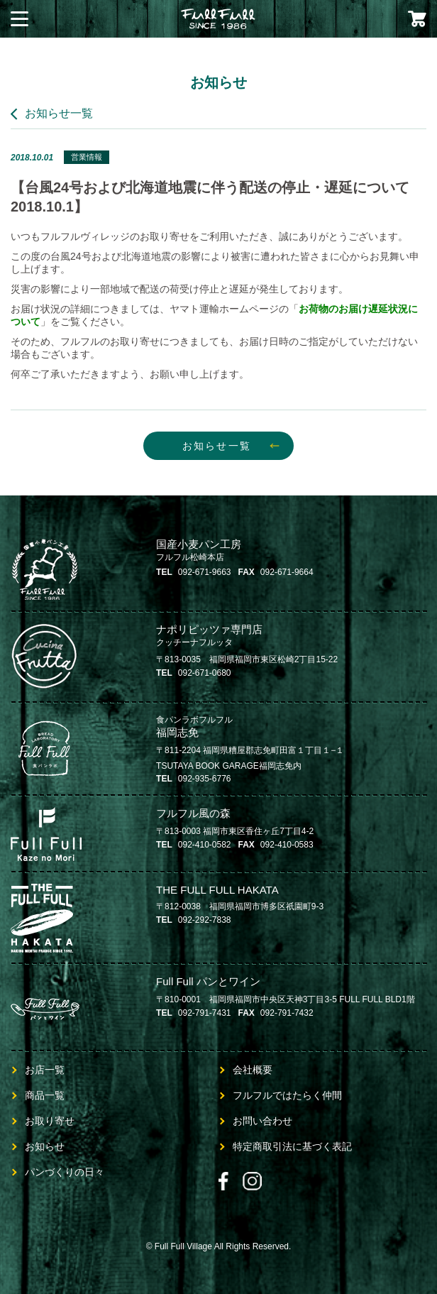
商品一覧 (45, 1095)
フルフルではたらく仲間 (287, 1095)
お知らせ (45, 1146)
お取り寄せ (49, 1120)
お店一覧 (45, 1069)
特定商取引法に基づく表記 (292, 1146)
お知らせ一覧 (59, 113)
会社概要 (252, 1069)
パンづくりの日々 (64, 1172)
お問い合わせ (262, 1120)
